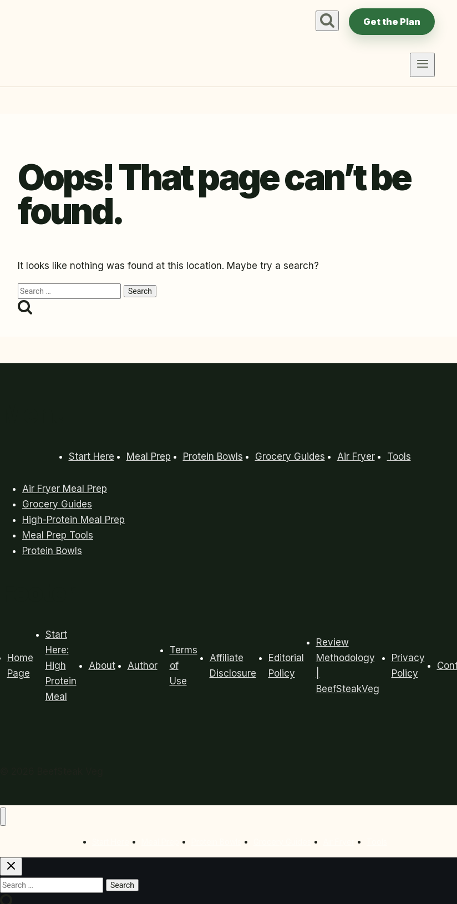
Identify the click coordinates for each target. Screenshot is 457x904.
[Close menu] (3, 816)
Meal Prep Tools (57, 535)
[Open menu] (422, 65)
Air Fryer (356, 456)
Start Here (91, 456)
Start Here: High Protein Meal (61, 665)
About (102, 665)
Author (143, 665)
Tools (399, 456)
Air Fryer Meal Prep (64, 488)
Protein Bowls (213, 456)
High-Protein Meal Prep (73, 519)
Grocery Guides (290, 456)
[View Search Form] (327, 21)
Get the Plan (391, 21)
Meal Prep (148, 456)
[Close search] (11, 866)
